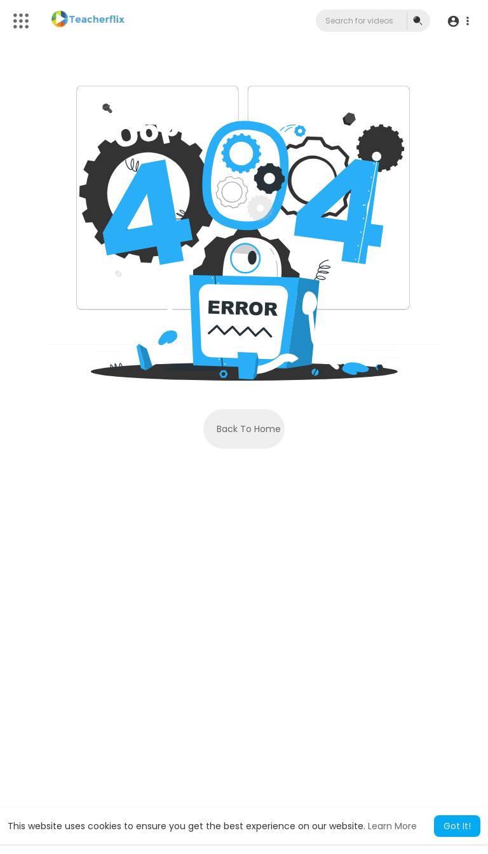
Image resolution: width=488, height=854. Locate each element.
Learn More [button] (392, 826)
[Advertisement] (244, 691)
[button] (458, 21)
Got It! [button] (457, 826)
